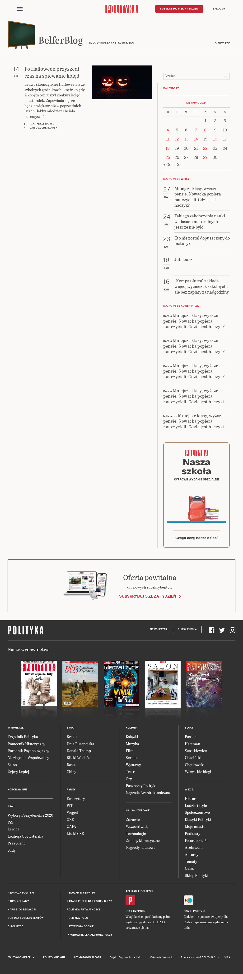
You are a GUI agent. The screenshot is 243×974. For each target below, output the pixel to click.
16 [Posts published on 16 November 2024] (215, 139)
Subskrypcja (187, 629)
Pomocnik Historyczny (26, 743)
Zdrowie (133, 819)
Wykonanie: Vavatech (161, 957)
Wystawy (133, 764)
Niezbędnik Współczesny (28, 757)
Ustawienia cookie (80, 926)
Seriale (132, 757)
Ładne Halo (135, 957)
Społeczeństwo (197, 812)
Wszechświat (137, 826)
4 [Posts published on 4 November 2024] (168, 130)
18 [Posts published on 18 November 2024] (168, 148)
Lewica (13, 829)
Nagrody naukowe (140, 847)
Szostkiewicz (196, 750)
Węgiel (72, 812)
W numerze (16, 727)
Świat (71, 727)
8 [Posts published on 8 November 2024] (205, 130)
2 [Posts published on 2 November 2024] (215, 120)
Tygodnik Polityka (23, 736)
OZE (70, 819)
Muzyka (132, 743)
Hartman (192, 743)
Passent (191, 736)
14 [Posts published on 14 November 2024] (196, 139)
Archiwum (194, 847)
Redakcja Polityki (21, 892)
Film (130, 750)
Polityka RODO (77, 917)
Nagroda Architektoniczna (148, 792)
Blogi (189, 727)
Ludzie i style (196, 805)
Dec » (181, 164)
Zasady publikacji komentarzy (89, 901)
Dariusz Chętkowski (44, 127)
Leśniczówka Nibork (87, 957)
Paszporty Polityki (141, 785)
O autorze (222, 43)
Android (139, 911)
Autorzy (191, 854)
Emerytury (76, 798)
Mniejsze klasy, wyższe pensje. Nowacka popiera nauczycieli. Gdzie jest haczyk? (194, 320)
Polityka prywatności (83, 909)
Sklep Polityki (196, 875)
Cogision (123, 957)
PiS (10, 822)
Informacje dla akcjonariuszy (89, 934)
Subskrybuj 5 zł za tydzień (147, 596)
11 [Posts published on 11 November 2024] (167, 139)
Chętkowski (195, 764)
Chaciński (193, 757)
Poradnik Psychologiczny (28, 750)
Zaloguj (219, 8)
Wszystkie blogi (198, 771)
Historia (192, 798)
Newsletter (158, 629)
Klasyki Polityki (198, 819)
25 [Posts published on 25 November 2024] (168, 157)
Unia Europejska (80, 743)
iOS (128, 911)
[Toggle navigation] (20, 9)
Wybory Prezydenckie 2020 (30, 815)
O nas (189, 868)
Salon (12, 764)
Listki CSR (75, 833)
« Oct (168, 164)
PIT (70, 805)
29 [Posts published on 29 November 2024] (205, 157)
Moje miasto (195, 826)
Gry (129, 778)
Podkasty (192, 833)
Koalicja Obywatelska (25, 836)
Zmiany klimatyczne (143, 840)
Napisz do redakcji (22, 909)
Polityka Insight (54, 957)
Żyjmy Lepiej (18, 771)
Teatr (130, 771)
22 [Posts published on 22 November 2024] (205, 148)
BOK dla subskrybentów (26, 917)
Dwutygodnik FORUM (21, 957)
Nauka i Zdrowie (138, 810)
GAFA (71, 826)
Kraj (11, 806)
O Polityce (15, 926)
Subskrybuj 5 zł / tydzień (179, 8)
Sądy (12, 850)
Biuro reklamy (18, 901)
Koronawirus (18, 789)
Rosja (71, 764)
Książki (132, 736)
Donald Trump (79, 750)
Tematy (191, 861)
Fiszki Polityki (194, 911)
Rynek (71, 789)
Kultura (132, 727)
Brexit (72, 736)
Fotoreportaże (196, 840)
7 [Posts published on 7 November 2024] (196, 130)
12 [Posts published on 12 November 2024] (177, 139)
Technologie (136, 833)
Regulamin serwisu (81, 892)
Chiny (71, 771)
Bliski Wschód (78, 757)
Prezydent (16, 843)
